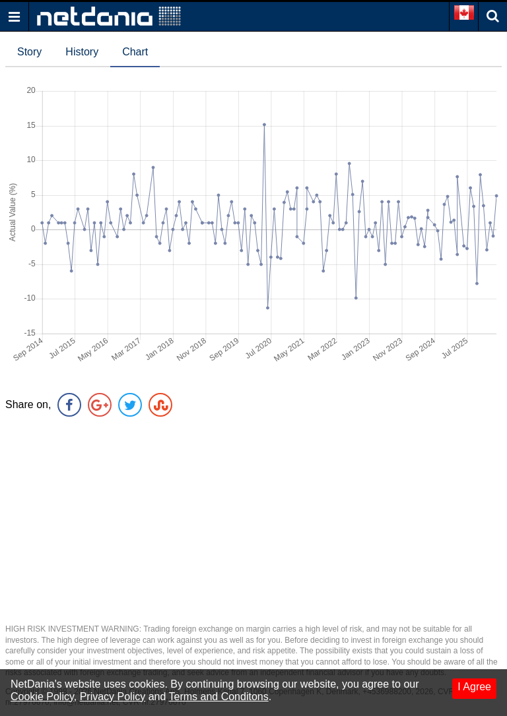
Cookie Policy (42, 696)
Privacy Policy (113, 696)
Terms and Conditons (219, 696)
